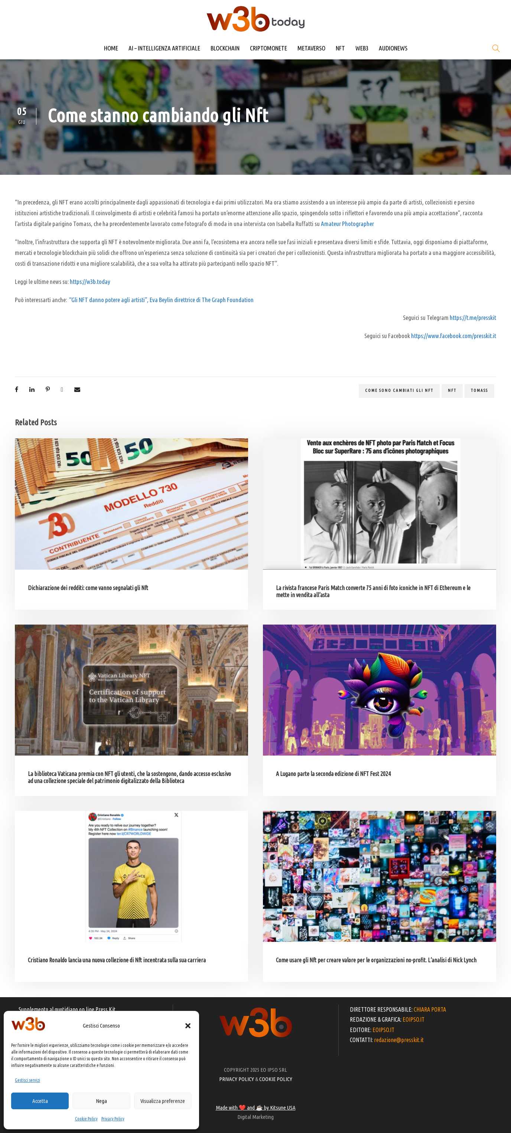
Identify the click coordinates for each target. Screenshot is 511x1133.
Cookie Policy (86, 1118)
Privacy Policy (112, 1118)
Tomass (479, 390)
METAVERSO (311, 48)
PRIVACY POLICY (236, 1079)
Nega (101, 1101)
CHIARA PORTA (430, 1009)
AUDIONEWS (393, 48)
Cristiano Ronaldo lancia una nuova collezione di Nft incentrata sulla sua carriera (117, 960)
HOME (111, 48)
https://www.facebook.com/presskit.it (453, 335)
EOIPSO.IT (413, 1019)
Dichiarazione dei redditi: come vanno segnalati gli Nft (88, 587)
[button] (188, 1025)
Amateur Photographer (347, 223)
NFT (340, 48)
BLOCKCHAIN (225, 48)
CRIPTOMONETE (268, 48)
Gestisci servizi (27, 1080)
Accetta (40, 1101)
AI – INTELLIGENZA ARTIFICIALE (164, 48)
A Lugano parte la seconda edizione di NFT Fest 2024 (333, 773)
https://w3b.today (90, 281)
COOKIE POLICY (275, 1079)
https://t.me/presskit (473, 317)
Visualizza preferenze (162, 1101)
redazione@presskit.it (399, 1040)
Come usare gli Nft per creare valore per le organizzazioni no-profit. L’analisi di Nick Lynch (376, 960)
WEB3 (361, 48)
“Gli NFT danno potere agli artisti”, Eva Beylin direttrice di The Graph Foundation (161, 299)
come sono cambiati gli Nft (399, 390)
